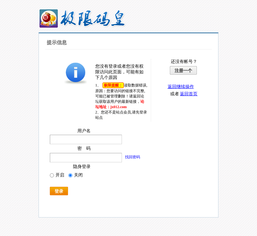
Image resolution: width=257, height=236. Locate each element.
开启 (57, 175)
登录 (59, 191)
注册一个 (183, 70)
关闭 (75, 175)
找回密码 (132, 157)
